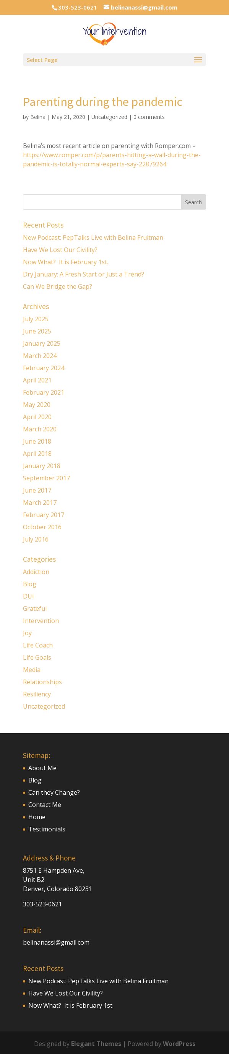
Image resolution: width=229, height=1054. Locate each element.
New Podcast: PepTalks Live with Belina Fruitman (93, 237)
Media (32, 669)
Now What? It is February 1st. (65, 262)
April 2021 (37, 380)
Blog (29, 584)
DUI (28, 596)
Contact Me (44, 804)
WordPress (179, 1043)
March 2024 (40, 355)
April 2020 (37, 417)
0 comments (149, 116)
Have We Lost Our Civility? (60, 250)
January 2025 (41, 343)
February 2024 (43, 368)
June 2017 (37, 490)
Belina (37, 116)
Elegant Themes (96, 1043)
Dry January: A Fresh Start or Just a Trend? (83, 274)
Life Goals (37, 657)
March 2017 (40, 502)
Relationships (42, 682)
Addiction (36, 572)
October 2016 (42, 527)
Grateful (35, 608)
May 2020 (36, 404)
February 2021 (43, 392)
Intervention (41, 620)
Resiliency (37, 694)
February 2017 (43, 515)
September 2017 (46, 478)
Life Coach (38, 645)
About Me (42, 768)
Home (36, 817)
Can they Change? (54, 792)
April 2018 (37, 453)
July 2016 (36, 539)
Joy (27, 633)
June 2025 (37, 331)
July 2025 (36, 319)
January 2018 (41, 466)
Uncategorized (109, 116)
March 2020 (40, 429)
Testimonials (46, 829)
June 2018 (37, 441)
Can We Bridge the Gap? (58, 286)
